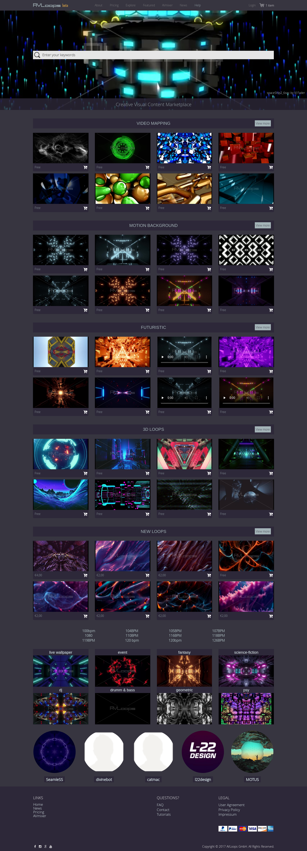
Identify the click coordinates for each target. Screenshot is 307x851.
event (122, 652)
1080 (88, 635)
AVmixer (168, 5)
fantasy (184, 652)
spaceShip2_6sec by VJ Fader (286, 93)
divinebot (104, 779)
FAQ (160, 809)
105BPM (175, 631)
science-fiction (246, 652)
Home (38, 804)
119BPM (88, 640)
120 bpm (132, 640)
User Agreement (231, 804)
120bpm (175, 640)
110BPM (132, 635)
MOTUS (252, 779)
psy (246, 690)
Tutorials (164, 818)
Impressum (227, 814)
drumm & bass (122, 690)
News (185, 5)
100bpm (88, 631)
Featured (149, 5)
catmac (153, 779)
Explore (130, 5)
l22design (203, 779)
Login (252, 5)
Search (37, 55)
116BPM (175, 635)
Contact (163, 813)
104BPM (132, 631)
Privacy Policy (229, 809)
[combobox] (153, 55)
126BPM (218, 640)
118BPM (218, 635)
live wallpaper (60, 652)
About (96, 5)
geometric (184, 690)
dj (60, 690)
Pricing (112, 5)
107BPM (218, 631)
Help (200, 5)
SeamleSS (54, 779)
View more (263, 123)
